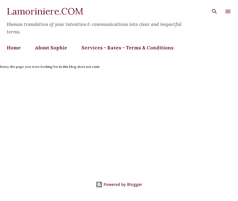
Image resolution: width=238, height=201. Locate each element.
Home (14, 48)
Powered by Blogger (119, 184)
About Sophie (51, 48)
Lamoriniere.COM (45, 11)
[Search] (214, 10)
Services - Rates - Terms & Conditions (127, 48)
